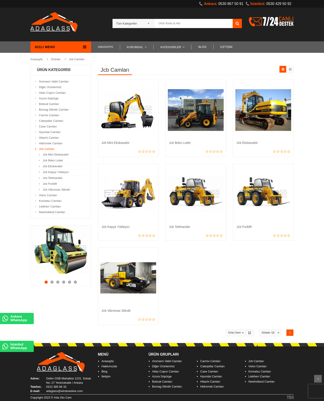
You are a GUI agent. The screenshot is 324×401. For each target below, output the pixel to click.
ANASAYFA (105, 47)
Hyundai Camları (50, 132)
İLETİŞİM (226, 47)
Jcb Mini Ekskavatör (56, 154)
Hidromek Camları (51, 143)
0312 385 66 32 (56, 386)
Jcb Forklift (50, 183)
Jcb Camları (76, 59)
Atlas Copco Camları (52, 92)
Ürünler (56, 59)
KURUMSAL (135, 47)
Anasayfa (36, 59)
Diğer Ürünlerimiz (50, 87)
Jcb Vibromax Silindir (56, 189)
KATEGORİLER (170, 47)
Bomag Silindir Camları (54, 109)
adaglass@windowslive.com (64, 391)
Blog (104, 371)
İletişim (105, 376)
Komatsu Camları (50, 201)
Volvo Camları (48, 195)
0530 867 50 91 (221, 4)
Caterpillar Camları (51, 121)
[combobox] (133, 22)
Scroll (318, 379)
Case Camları (48, 126)
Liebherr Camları (50, 206)
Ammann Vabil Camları (54, 81)
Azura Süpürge (48, 98)
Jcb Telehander (53, 178)
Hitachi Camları (49, 137)
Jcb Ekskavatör (53, 166)
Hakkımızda (109, 366)
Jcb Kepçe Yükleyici (56, 172)
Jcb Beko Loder (53, 160)
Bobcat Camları (49, 104)
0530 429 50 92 (268, 4)
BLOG (202, 47)
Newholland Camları (52, 212)
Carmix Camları (49, 115)
